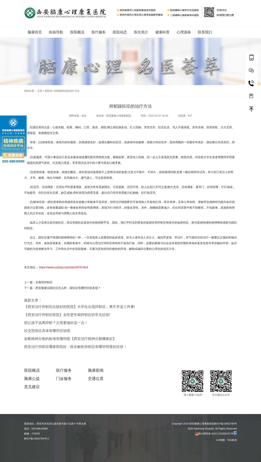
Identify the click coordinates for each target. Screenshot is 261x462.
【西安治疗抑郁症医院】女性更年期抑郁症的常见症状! (67, 315)
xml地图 (221, 440)
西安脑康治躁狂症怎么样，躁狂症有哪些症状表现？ (68, 287)
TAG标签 (232, 440)
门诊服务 (64, 379)
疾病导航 (56, 32)
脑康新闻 (96, 370)
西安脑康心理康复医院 (118, 115)
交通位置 (96, 379)
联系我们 (205, 32)
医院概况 (77, 32)
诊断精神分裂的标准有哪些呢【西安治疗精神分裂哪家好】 (70, 339)
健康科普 (162, 32)
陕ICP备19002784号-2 (36, 438)
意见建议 (32, 387)
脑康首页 (35, 32)
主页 (39, 90)
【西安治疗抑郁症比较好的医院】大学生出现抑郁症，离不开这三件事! (79, 307)
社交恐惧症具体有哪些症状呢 (47, 331)
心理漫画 (184, 32)
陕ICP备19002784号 (225, 423)
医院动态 (120, 32)
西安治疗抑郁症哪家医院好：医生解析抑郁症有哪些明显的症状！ (75, 347)
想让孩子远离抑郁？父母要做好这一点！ (56, 323)
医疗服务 (98, 32)
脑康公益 (32, 379)
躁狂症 (48, 90)
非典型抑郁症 (43, 282)
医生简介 (141, 32)
